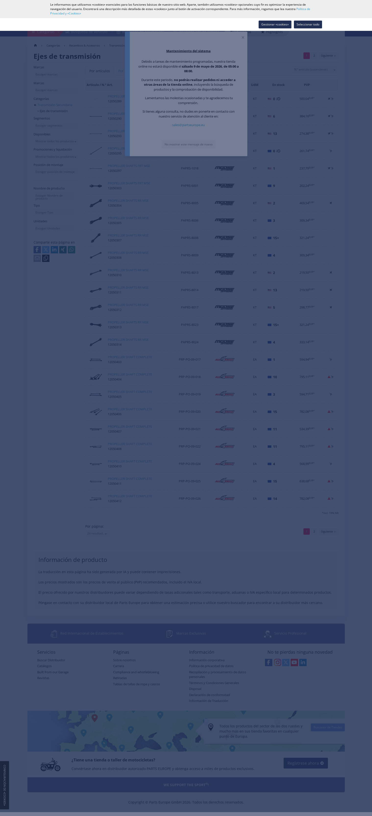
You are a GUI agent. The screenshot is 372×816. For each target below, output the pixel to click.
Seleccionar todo (308, 24)
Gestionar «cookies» (275, 24)
